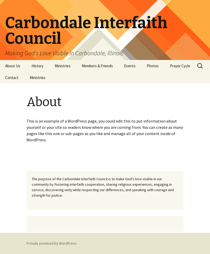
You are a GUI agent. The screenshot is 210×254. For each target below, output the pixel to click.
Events (130, 65)
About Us (12, 65)
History (37, 65)
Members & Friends (97, 65)
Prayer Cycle (180, 65)
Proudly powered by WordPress (52, 243)
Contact (11, 77)
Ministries (63, 65)
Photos (153, 65)
